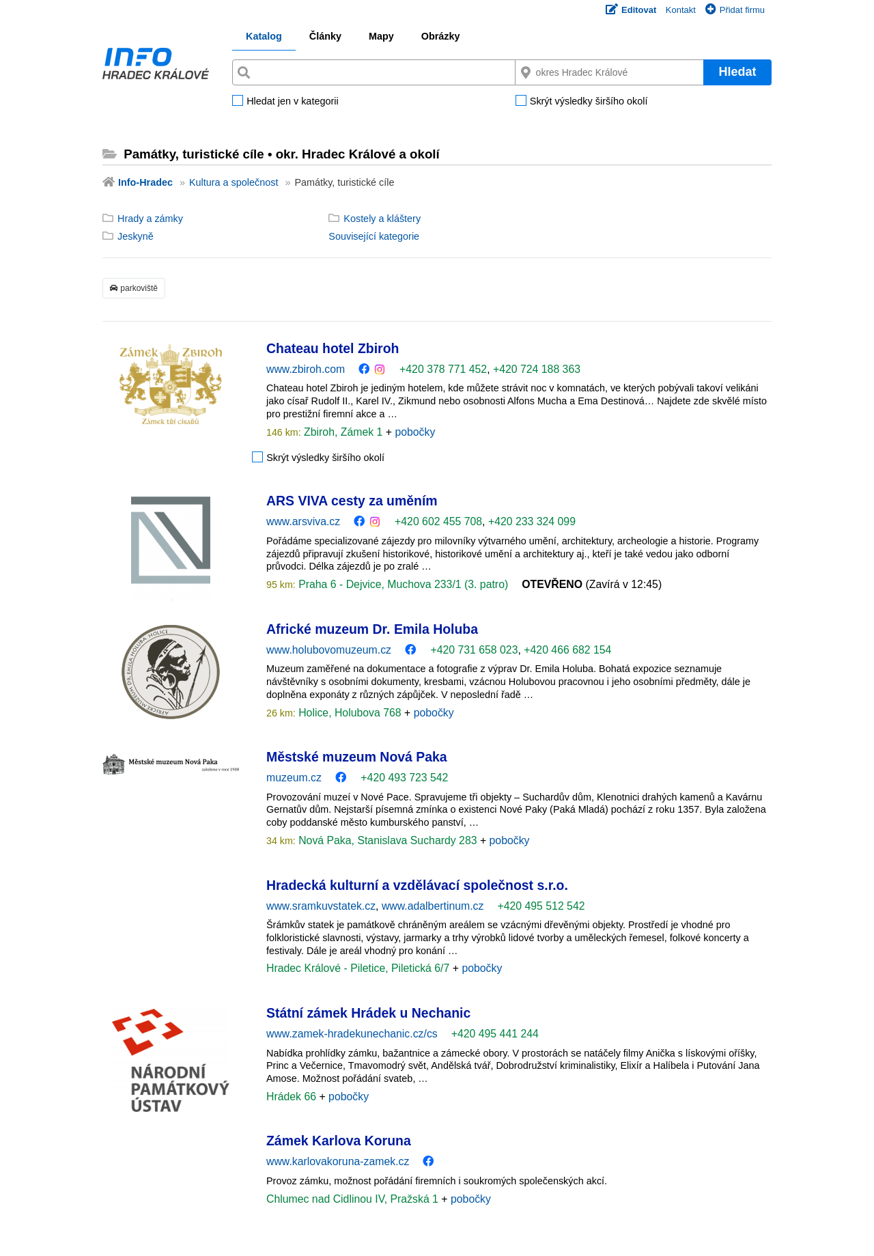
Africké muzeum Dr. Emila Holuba (372, 629)
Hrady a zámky (150, 218)
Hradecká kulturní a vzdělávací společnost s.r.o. (417, 885)
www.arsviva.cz (303, 521)
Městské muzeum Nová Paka (356, 756)
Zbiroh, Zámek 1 (343, 432)
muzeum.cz (294, 777)
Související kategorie (373, 236)
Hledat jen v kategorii (292, 101)
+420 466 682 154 (567, 650)
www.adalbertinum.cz (433, 906)
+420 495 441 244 (495, 1033)
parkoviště (134, 288)
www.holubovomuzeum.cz (328, 650)
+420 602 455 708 (438, 521)
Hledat (737, 72)
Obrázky (440, 36)
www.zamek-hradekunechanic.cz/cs (352, 1033)
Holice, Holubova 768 (350, 712)
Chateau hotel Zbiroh (332, 348)
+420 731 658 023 (474, 650)
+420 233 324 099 (532, 521)
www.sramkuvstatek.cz (321, 906)
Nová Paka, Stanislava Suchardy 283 (388, 840)
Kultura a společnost (233, 182)
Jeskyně (135, 236)
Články (325, 36)
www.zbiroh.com (305, 369)
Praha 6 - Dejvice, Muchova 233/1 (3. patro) (402, 584)
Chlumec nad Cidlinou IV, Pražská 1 (353, 1199)
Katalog (264, 36)
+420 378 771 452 (443, 369)
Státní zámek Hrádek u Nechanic (368, 1012)
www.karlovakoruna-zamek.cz (337, 1161)
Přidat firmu (735, 10)
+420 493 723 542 (404, 777)
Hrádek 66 (292, 1096)
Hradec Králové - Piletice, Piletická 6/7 (359, 968)
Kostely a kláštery (382, 218)
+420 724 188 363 (536, 369)
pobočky (415, 432)
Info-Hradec (145, 182)
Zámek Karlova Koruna (338, 1140)
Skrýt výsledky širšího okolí (589, 101)
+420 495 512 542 (540, 906)
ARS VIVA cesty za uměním (352, 500)
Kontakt (681, 10)
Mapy (381, 36)
